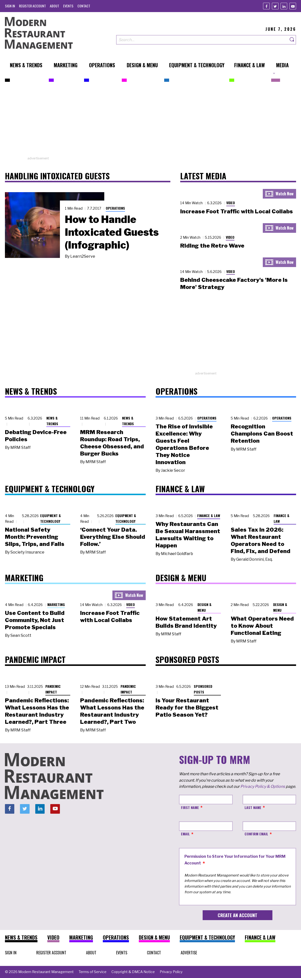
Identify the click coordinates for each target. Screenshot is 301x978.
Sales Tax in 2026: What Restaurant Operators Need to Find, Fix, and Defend (260, 540)
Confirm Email (256, 833)
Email (185, 833)
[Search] (292, 40)
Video (230, 202)
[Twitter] (275, 6)
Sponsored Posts (203, 689)
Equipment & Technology (50, 518)
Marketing (56, 604)
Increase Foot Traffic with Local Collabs (236, 211)
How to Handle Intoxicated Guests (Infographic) (112, 232)
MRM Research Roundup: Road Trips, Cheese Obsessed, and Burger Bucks (112, 443)
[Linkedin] (284, 6)
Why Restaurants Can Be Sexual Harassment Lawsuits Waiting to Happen (188, 535)
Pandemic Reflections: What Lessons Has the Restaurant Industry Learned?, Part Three (37, 711)
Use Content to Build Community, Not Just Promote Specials (35, 620)
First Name (190, 807)
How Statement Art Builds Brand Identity (186, 622)
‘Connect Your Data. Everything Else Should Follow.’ (112, 536)
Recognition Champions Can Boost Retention (262, 433)
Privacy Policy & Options (262, 786)
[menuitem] (10, 5)
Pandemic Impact (53, 689)
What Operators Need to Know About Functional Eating (262, 625)
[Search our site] (202, 40)
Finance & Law (208, 515)
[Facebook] (266, 6)
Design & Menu (204, 607)
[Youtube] (292, 6)
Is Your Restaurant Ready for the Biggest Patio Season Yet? (187, 707)
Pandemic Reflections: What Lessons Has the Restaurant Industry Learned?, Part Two (112, 711)
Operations (115, 208)
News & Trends (52, 420)
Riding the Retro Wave (212, 245)
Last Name (253, 807)
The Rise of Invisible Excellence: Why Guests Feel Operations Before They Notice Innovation (184, 444)
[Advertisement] (150, 121)
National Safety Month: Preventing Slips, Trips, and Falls (34, 536)
